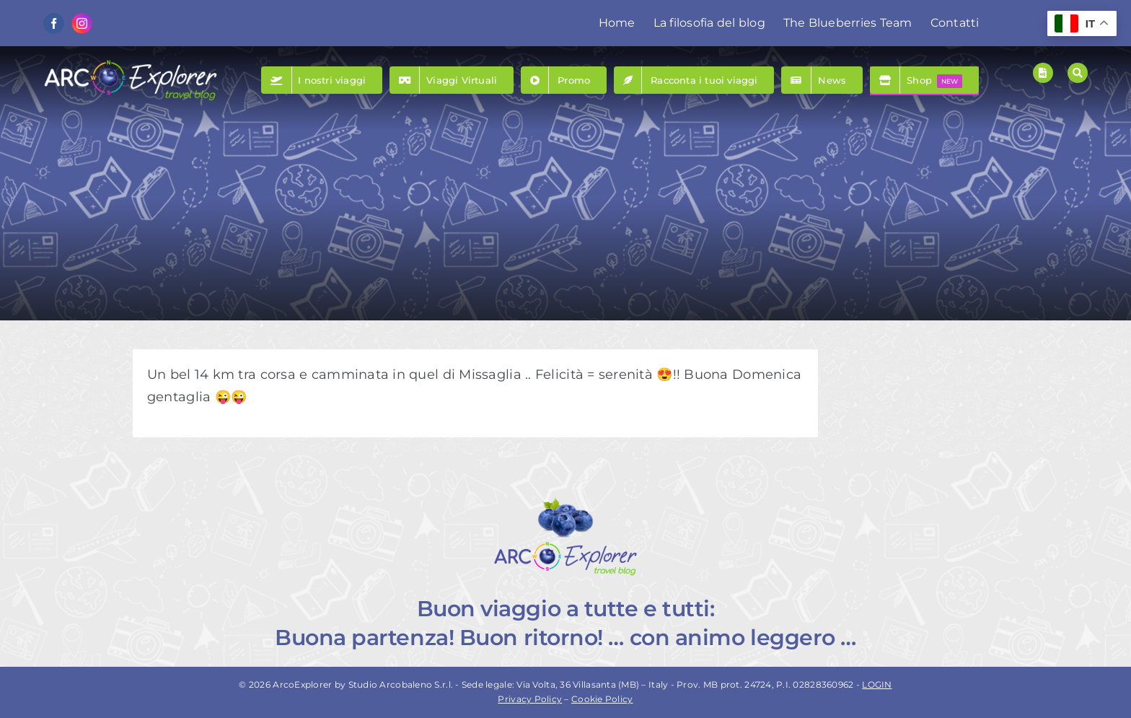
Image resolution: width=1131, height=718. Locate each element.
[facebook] (53, 23)
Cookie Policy (602, 698)
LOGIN (877, 684)
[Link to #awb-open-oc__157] (1078, 73)
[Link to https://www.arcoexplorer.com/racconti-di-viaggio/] (1043, 73)
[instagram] (81, 23)
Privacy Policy (530, 698)
